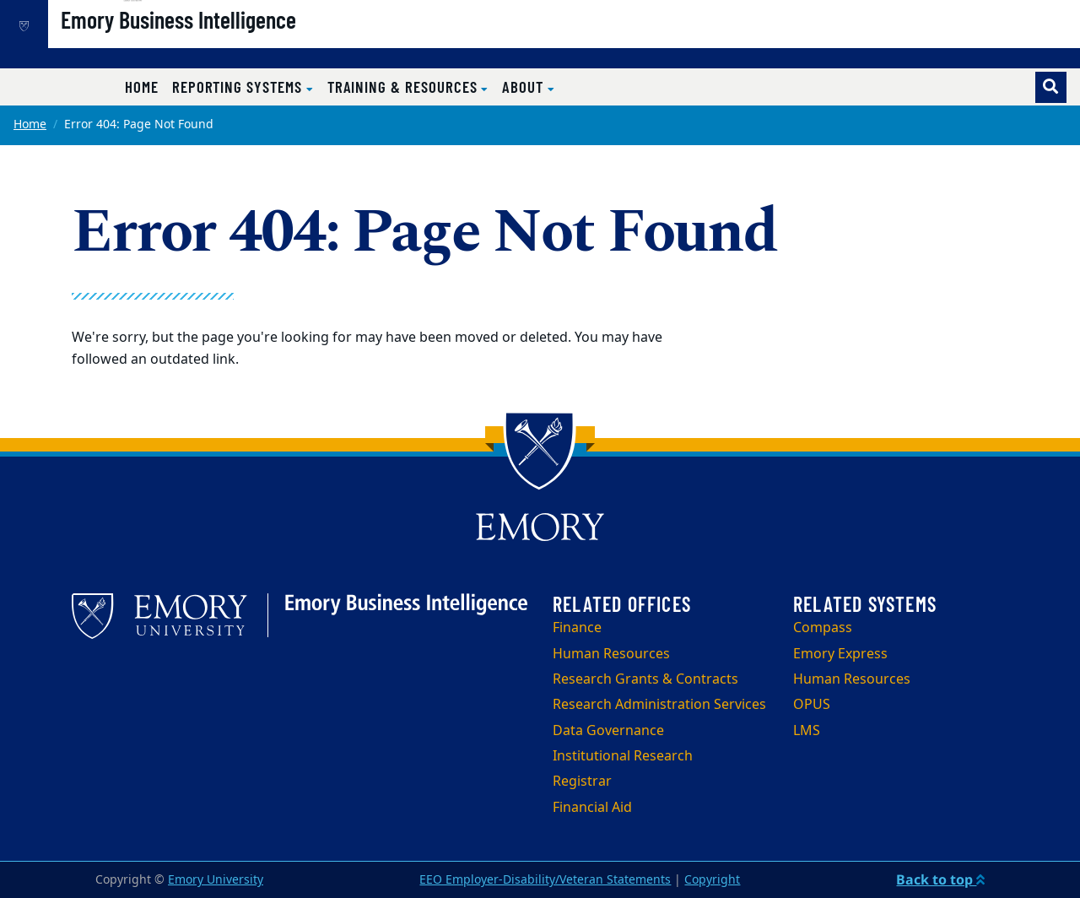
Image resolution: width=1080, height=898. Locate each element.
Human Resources (611, 654)
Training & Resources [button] (404, 86)
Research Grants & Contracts (645, 679)
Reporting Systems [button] (239, 86)
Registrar (582, 781)
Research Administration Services (659, 705)
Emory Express (840, 654)
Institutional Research (623, 756)
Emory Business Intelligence (236, 43)
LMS (806, 731)
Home (142, 86)
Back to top (940, 879)
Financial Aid (592, 808)
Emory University (215, 880)
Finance (577, 628)
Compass (822, 628)
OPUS (811, 705)
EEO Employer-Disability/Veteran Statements (545, 880)
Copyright (712, 880)
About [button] (525, 86)
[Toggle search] (1050, 87)
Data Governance (608, 731)
